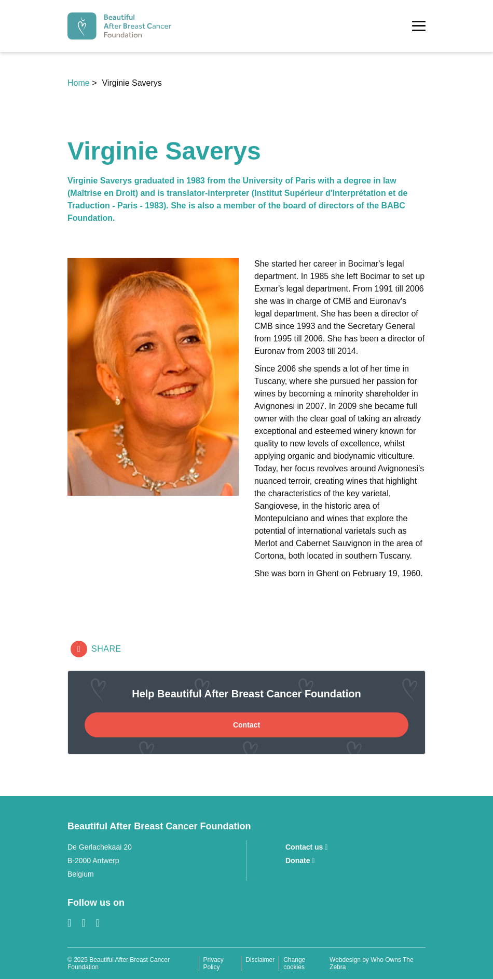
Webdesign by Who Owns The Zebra (372, 963)
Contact (246, 725)
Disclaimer (260, 959)
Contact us (306, 847)
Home (79, 82)
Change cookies (294, 963)
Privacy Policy (213, 963)
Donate (299, 860)
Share (96, 649)
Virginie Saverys (131, 82)
